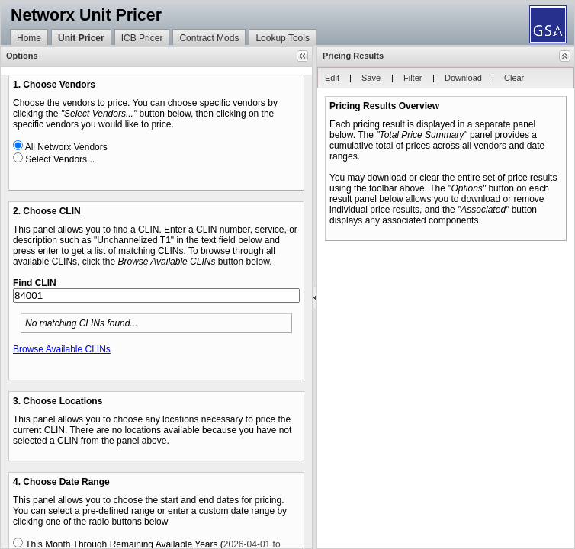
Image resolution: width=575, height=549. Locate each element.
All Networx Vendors (66, 147)
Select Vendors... (60, 159)
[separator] (314, 297)
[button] (302, 56)
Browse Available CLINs (62, 349)
